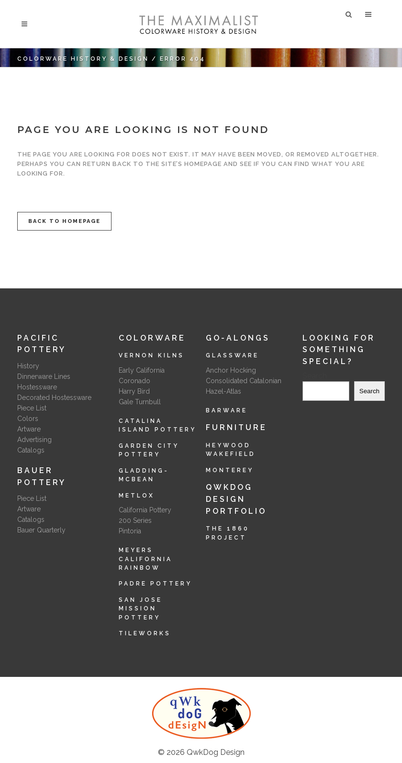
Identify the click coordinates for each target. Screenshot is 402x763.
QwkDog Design (216, 752)
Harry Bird (134, 391)
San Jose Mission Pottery (140, 609)
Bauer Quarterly (41, 530)
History (28, 366)
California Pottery (145, 510)
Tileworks (145, 633)
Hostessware (37, 387)
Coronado (134, 381)
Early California (142, 370)
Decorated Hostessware (54, 397)
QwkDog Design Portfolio (236, 499)
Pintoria (130, 531)
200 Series (135, 520)
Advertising (34, 439)
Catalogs (31, 450)
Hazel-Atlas (223, 391)
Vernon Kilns (151, 355)
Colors (27, 418)
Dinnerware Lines (43, 376)
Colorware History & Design (83, 58)
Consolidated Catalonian (243, 381)
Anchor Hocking (231, 370)
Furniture (236, 427)
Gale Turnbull (140, 402)
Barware (226, 410)
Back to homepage (64, 221)
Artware (29, 429)
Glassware (232, 355)
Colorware (152, 338)
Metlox (137, 495)
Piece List (31, 408)
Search (314, 375)
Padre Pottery (155, 583)
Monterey (230, 470)
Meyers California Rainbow (145, 559)
